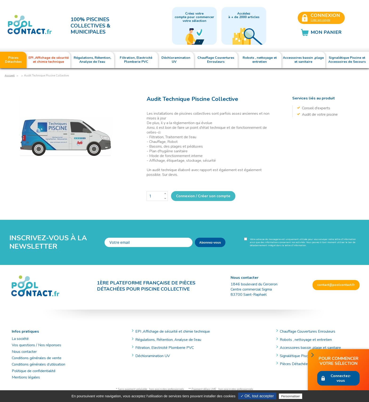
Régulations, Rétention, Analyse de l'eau (168, 339)
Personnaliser (290, 396)
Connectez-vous (341, 378)
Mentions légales (26, 377)
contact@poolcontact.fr (336, 285)
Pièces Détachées (295, 364)
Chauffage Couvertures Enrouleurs (307, 331)
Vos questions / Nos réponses (36, 345)
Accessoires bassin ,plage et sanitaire (310, 347)
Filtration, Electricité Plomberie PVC (164, 347)
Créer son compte (320, 20)
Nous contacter (24, 351)
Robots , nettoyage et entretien (306, 339)
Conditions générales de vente (36, 358)
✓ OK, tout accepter (257, 396)
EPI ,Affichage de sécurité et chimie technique (172, 331)
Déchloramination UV (154, 356)
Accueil (10, 75)
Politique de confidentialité (34, 371)
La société (20, 338)
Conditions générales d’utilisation (38, 364)
